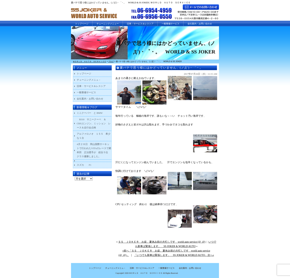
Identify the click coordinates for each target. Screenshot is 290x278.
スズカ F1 (86, 165)
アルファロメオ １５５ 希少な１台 (93, 135)
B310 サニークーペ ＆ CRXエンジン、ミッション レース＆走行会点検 (94, 123)
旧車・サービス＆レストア (140, 23)
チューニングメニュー (108, 23)
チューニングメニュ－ (89, 79)
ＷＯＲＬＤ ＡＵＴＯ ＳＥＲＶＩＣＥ (145, 273)
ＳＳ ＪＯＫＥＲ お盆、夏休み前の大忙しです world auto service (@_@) (161, 241)
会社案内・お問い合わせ (200, 23)
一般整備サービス (170, 23)
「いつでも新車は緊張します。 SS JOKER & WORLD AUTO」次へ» (174, 255)
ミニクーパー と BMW (90, 113)
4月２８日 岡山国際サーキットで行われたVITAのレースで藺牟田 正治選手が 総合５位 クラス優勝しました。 (94, 150)
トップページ (81, 23)
